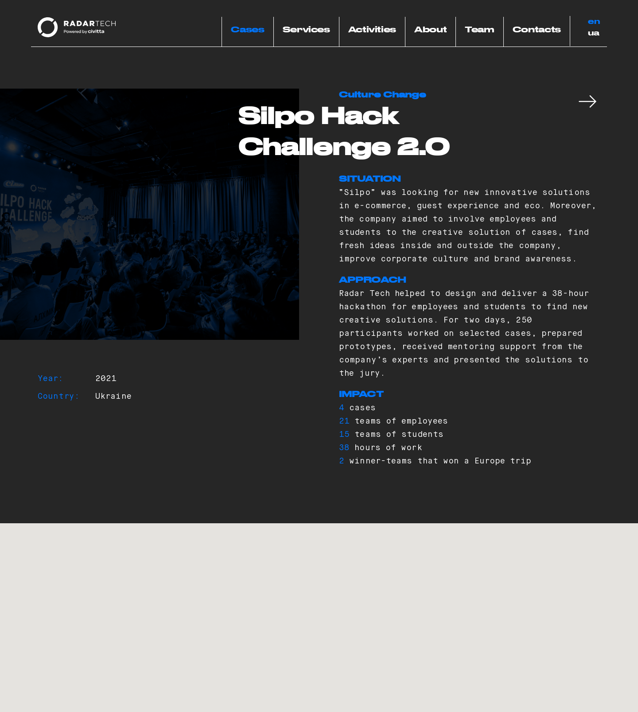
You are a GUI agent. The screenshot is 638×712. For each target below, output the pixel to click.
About (430, 30)
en (594, 21)
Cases (247, 30)
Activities (372, 30)
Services (306, 30)
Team (479, 30)
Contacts (537, 30)
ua (593, 33)
